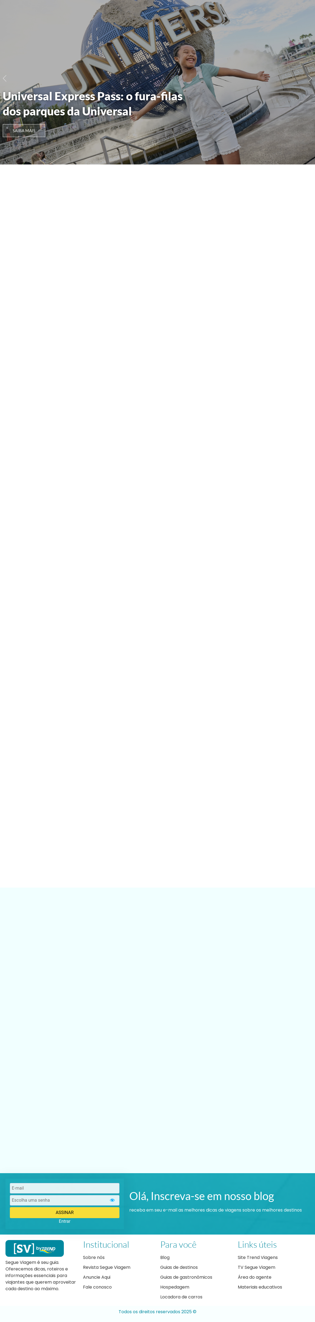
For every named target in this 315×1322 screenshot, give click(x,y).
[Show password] (112, 1200)
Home (112, 12)
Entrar (64, 1221)
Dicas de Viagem (179, 12)
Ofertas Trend (249, 12)
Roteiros (216, 12)
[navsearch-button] (308, 12)
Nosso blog (141, 12)
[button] (4, 78)
